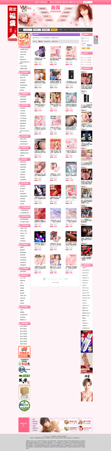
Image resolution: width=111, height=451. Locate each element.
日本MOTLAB (85, 305)
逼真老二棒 (22, 77)
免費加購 (42, 8)
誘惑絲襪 (21, 293)
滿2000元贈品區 (23, 331)
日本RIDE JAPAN (85, 295)
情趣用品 (59, 441)
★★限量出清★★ (23, 49)
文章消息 (64, 16)
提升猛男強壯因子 (23, 144)
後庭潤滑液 (22, 177)
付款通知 (66, 12)
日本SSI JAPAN (85, 293)
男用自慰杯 (22, 108)
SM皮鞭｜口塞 (23, 233)
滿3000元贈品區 (23, 333)
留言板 (63, 20)
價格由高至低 (55, 41)
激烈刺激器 (22, 186)
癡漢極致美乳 (22, 123)
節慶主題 (21, 285)
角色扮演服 (22, 298)
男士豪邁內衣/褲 (23, 314)
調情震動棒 (22, 82)
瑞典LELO (84, 320)
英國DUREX (84, 308)
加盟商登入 (35, 428)
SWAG (64, 445)
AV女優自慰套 (22, 118)
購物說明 (51, 2)
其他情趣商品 (22, 265)
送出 (84, 48)
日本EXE (83, 285)
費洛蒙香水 (22, 249)
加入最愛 (73, 2)
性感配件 (21, 300)
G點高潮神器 (22, 80)
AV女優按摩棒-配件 (24, 212)
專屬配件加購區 (23, 68)
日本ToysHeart (85, 272)
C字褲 (21, 283)
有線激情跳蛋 (22, 96)
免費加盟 (58, 2)
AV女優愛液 (22, 172)
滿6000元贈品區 (23, 341)
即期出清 (21, 57)
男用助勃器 (22, 128)
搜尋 (54, 29)
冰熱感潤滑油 (22, 164)
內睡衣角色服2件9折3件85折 (24, 62)
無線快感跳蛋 (22, 99)
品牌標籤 (49, 20)
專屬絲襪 (21, 312)
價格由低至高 (47, 41)
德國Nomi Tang (85, 315)
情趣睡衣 (21, 290)
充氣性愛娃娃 (22, 120)
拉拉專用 (21, 203)
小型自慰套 (22, 110)
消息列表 (35, 423)
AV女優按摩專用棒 (24, 210)
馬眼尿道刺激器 (23, 196)
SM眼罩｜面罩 (23, 228)
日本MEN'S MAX (85, 298)
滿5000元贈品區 (23, 338)
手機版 (79, 2)
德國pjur (83, 318)
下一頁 (65, 279)
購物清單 (96, 36)
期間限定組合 (22, 59)
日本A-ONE (84, 282)
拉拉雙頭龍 (22, 198)
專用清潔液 (22, 254)
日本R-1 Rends (85, 287)
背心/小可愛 (22, 278)
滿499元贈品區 (23, 328)
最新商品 (44, 12)
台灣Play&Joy (84, 323)
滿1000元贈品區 (23, 326)
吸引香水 (21, 191)
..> (62, 279)
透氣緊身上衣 (22, 319)
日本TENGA (84, 275)
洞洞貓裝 (21, 288)
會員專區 (35, 430)
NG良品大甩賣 (23, 66)
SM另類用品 (22, 240)
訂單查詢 (68, 8)
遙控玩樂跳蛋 (22, 101)
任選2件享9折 (22, 54)
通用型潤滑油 (22, 162)
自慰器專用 (22, 174)
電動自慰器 (22, 125)
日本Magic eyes (85, 277)
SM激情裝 (22, 238)
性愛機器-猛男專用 (24, 150)
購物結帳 (44, 2)
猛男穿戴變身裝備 (23, 219)
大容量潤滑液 (22, 179)
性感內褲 (21, 303)
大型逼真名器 (22, 115)
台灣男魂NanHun (85, 328)
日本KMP (84, 300)
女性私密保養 (22, 257)
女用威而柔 (22, 87)
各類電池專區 (22, 271)
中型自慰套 (22, 113)
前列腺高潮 (22, 201)
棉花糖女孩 (22, 280)
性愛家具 (21, 155)
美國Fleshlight (84, 310)
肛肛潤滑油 (22, 188)
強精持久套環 (22, 139)
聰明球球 (21, 90)
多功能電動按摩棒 (23, 75)
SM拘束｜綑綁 (23, 230)
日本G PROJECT (85, 270)
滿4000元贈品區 (23, 336)
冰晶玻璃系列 (22, 262)
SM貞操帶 (22, 235)
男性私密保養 (22, 260)
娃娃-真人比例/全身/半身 (24, 131)
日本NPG (83, 267)
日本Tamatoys (84, 280)
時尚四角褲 (22, 317)
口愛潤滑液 (22, 169)
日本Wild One (84, 290)
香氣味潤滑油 (22, 167)
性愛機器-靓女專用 (24, 153)
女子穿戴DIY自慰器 (24, 221)
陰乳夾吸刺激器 (23, 85)
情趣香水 (21, 247)
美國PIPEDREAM (85, 313)
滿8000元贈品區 (23, 343)
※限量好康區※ (23, 52)
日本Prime (84, 303)
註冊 (88, 48)
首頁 (37, 2)
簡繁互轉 (65, 2)
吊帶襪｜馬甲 (22, 295)
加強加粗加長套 (23, 141)
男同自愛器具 (22, 193)
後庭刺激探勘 (22, 252)
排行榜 (46, 16)
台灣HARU (84, 325)
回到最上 (96, 42)
